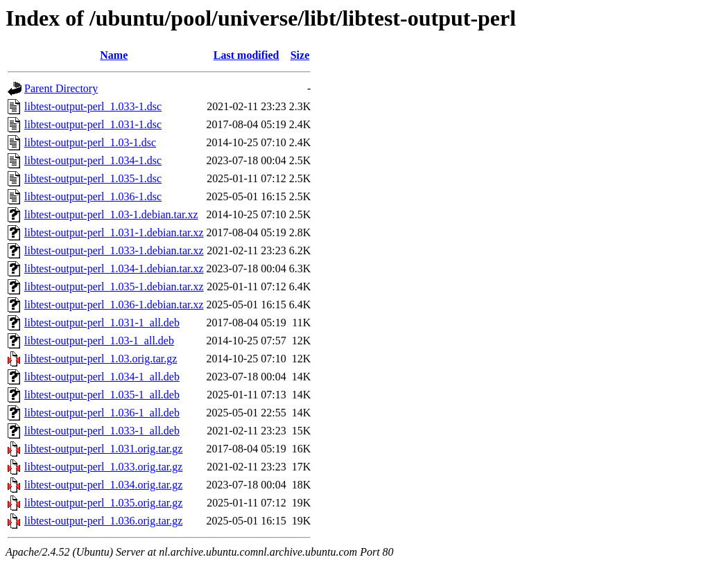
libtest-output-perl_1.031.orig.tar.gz (103, 449)
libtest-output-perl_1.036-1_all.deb (102, 412)
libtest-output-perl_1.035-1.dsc (93, 178)
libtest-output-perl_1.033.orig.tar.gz (103, 467)
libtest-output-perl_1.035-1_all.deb (102, 394)
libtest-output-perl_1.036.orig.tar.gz (103, 521)
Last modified (246, 55)
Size (300, 55)
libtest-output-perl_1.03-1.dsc (90, 142)
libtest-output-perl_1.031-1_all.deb (102, 322)
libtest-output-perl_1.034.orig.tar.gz (103, 485)
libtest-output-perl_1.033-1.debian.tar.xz (114, 250)
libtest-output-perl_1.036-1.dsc (93, 196)
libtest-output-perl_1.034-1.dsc (93, 160)
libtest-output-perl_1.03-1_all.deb (99, 340)
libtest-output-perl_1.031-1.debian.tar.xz (114, 232)
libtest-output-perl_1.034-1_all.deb (102, 376)
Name (114, 55)
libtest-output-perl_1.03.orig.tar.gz (100, 358)
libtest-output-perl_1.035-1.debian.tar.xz (114, 286)
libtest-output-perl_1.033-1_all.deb (102, 431)
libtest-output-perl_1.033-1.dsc (93, 106)
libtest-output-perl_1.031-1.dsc (93, 124)
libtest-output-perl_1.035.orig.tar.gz (103, 503)
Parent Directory (61, 88)
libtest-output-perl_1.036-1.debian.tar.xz (114, 304)
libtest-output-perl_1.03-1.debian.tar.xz (111, 214)
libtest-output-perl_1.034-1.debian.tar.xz (114, 268)
